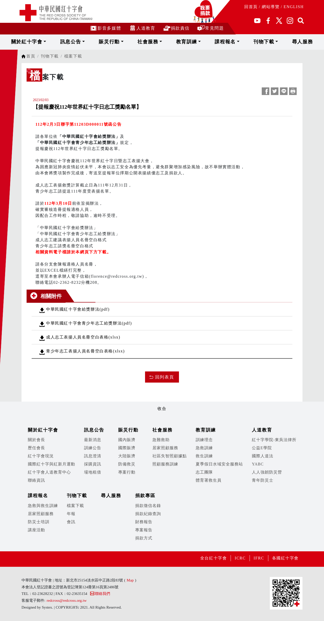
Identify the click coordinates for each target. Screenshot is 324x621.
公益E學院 (262, 448)
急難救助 (161, 440)
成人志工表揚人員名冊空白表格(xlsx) (83, 337)
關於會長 (36, 440)
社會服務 (153, 41)
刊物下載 (249, 41)
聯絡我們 (100, 593)
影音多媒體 (105, 28)
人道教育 (142, 28)
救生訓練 (204, 456)
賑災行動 (120, 41)
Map (130, 580)
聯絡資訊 (36, 480)
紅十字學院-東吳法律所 (274, 440)
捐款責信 (176, 28)
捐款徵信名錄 (148, 505)
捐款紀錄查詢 (148, 514)
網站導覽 (270, 7)
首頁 (30, 56)
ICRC (240, 558)
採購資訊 (92, 464)
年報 (71, 514)
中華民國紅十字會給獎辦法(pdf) (78, 309)
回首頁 (251, 7)
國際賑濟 (126, 448)
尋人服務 (280, 41)
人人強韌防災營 (267, 472)
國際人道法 (262, 456)
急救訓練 (204, 448)
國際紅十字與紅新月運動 (51, 464)
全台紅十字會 (213, 558)
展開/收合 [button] (162, 400)
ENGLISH (294, 7)
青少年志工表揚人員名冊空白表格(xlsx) (85, 351)
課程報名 (217, 41)
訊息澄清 (92, 456)
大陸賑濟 (126, 456)
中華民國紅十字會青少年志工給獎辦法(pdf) (89, 323)
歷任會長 (36, 448)
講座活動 (36, 530)
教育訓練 (185, 41)
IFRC (258, 558)
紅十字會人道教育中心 (49, 472)
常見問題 (210, 28)
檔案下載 (73, 56)
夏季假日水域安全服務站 (219, 464)
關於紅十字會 (51, 41)
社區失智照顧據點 (169, 456)
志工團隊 (204, 472)
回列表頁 (164, 377)
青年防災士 (262, 480)
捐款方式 (143, 538)
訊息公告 (88, 41)
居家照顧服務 (165, 448)
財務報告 (143, 522)
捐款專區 (145, 495)
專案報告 (143, 530)
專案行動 (126, 472)
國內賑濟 (126, 440)
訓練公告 (92, 448)
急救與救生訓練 (43, 505)
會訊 (71, 522)
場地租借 (92, 472)
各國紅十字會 (285, 558)
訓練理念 (204, 440)
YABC (258, 464)
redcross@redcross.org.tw (67, 600)
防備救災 (126, 464)
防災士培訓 (38, 522)
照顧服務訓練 (165, 464)
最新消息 (92, 440)
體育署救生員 (208, 480)
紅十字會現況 (41, 456)
